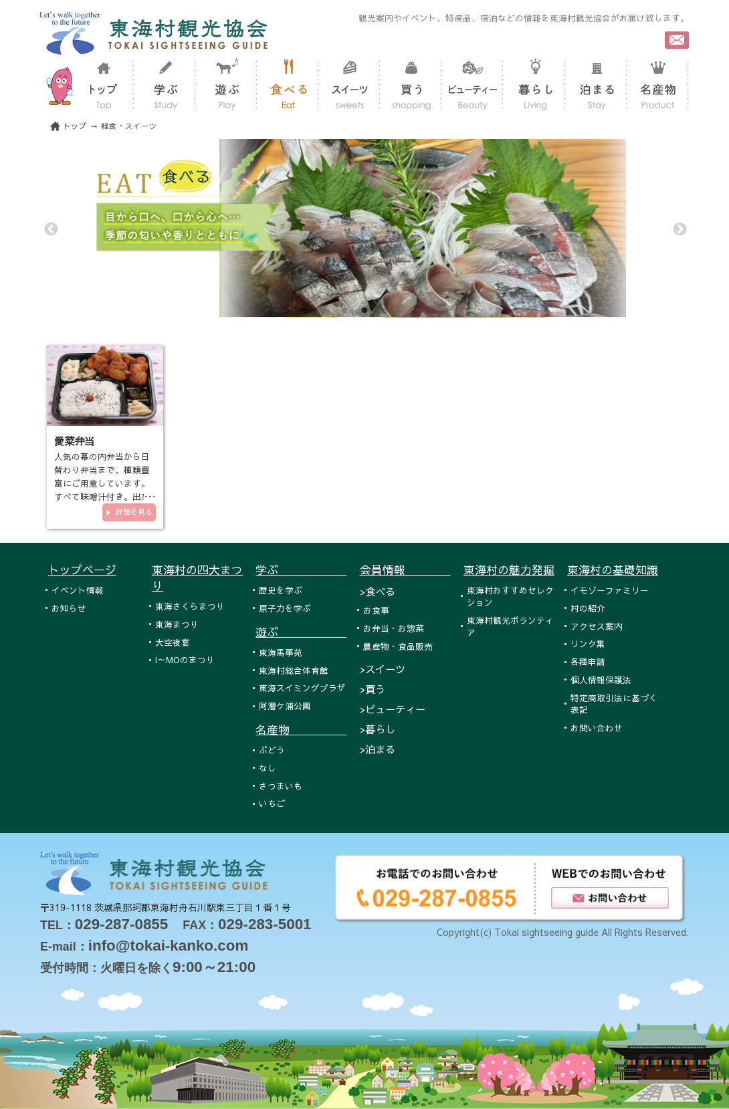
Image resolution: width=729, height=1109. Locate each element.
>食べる (377, 591)
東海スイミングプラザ (302, 687)
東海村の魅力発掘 (508, 570)
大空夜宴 (172, 642)
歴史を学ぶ (280, 590)
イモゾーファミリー (609, 590)
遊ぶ (300, 632)
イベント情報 (77, 590)
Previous (50, 228)
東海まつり (177, 624)
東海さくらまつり (190, 606)
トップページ (82, 570)
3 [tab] (384, 311)
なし (267, 767)
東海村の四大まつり (197, 578)
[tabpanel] (364, 228)
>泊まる (377, 749)
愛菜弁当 (74, 441)
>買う (372, 689)
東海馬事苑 (280, 652)
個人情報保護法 (600, 679)
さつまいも (280, 785)
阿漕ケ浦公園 (285, 705)
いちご (272, 803)
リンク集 (587, 643)
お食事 (376, 610)
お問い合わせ (596, 727)
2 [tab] (364, 311)
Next (679, 228)
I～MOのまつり (185, 659)
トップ (75, 126)
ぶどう (272, 749)
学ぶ (300, 570)
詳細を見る (134, 512)
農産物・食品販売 (398, 646)
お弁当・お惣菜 (393, 628)
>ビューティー (392, 709)
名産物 (300, 729)
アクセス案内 (596, 626)
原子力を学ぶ (285, 608)
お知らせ (68, 608)
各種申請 (587, 661)
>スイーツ (382, 669)
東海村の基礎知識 (612, 570)
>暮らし (377, 729)
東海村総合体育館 (293, 670)
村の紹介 (587, 608)
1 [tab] (344, 311)
